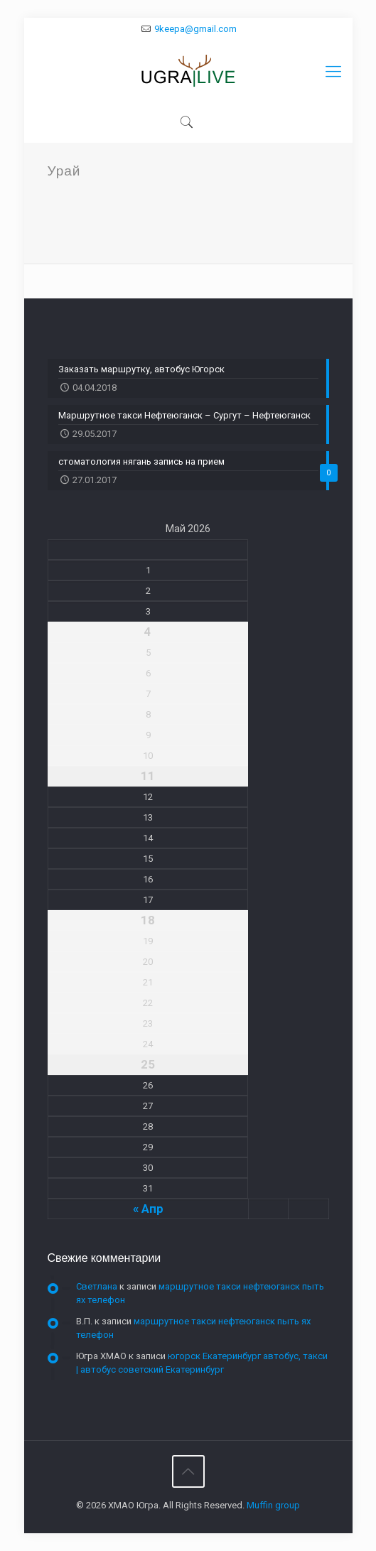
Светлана (96, 1286)
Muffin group (273, 1505)
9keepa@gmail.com (195, 28)
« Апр (148, 1208)
